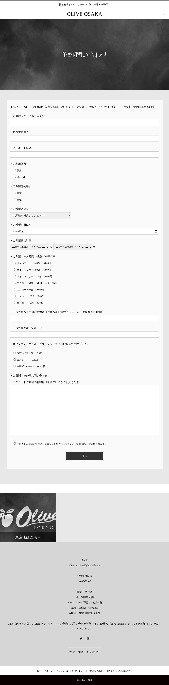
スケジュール (62, 671)
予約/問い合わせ (95, 671)
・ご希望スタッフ (20, 208)
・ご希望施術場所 (20, 186)
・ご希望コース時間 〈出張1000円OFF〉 (34, 256)
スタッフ (49, 671)
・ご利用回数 (18, 163)
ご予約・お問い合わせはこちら (84, 652)
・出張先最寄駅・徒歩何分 (26, 328)
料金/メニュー (78, 671)
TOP (39, 671)
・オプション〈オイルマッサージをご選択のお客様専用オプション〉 (51, 343)
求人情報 (111, 671)
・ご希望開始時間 (20, 240)
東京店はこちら (125, 671)
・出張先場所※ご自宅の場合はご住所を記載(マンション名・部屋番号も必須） (56, 312)
